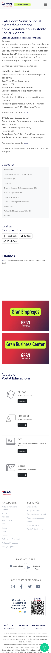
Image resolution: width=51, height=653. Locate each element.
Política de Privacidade (10, 543)
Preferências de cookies (38, 627)
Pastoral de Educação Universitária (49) (17, 211)
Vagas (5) (7, 215)
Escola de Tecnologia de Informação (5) (17, 201)
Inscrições (5, 517)
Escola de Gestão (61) (11, 197)
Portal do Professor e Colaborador (9, 508)
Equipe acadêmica (33, 510)
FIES (3, 524)
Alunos (4, 513)
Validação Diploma (8, 546)
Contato (4, 535)
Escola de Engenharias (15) (13, 192)
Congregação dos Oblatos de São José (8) (18, 174)
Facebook (9, 236)
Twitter (26, 236)
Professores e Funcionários (11, 539)
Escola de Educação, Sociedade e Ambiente (21, 37)
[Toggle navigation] (45, 4)
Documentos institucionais (37, 514)
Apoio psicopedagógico (35, 518)
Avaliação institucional (35, 529)
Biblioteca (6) (8, 169)
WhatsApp (10, 241)
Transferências (7, 520)
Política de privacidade (9, 627)
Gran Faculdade (32, 507)
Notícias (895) (8, 206)
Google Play (33, 567)
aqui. (26, 112)
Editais (4, 531)
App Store (16, 566)
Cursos (4, 528)
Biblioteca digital (33, 525)
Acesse (22, 401)
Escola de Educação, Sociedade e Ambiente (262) (20, 188)
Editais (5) (7, 183)
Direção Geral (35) (10, 178)
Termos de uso (23, 627)
